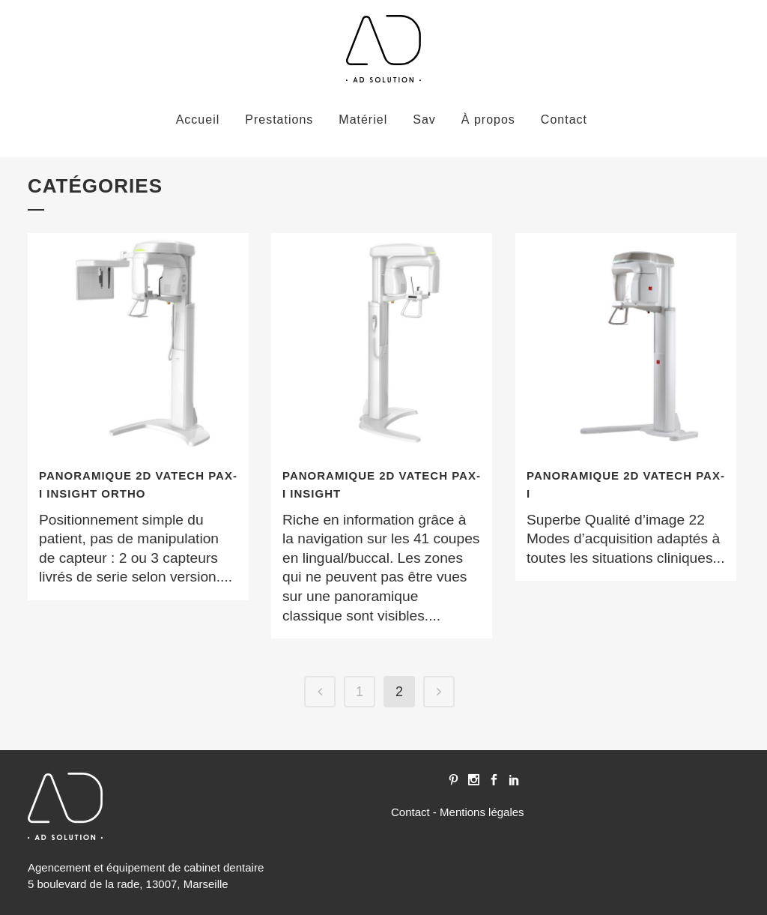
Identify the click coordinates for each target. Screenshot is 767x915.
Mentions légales (482, 812)
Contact (410, 812)
